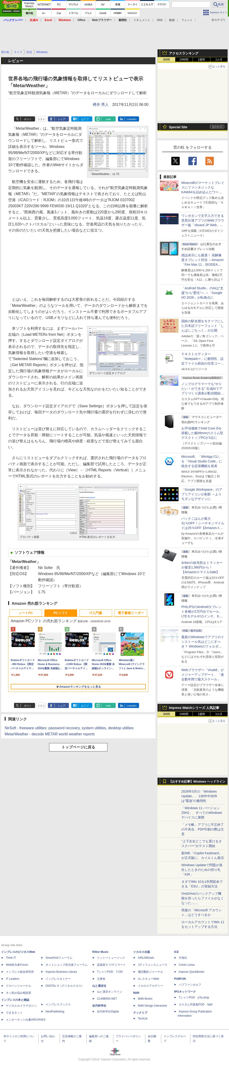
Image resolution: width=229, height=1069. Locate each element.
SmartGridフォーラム (59, 957)
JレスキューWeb (148, 978)
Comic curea (186, 964)
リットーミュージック (111, 957)
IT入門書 (95, 613)
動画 (172, 20)
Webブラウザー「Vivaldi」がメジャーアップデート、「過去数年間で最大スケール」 (202, 674)
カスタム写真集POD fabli (195, 1004)
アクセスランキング (183, 53)
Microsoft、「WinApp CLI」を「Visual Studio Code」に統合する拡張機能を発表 (201, 461)
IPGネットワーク (185, 991)
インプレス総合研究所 (20, 971)
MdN (136, 992)
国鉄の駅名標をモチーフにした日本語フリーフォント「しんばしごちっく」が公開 (202, 325)
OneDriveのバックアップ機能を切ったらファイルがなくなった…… (202, 898)
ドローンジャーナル (18, 985)
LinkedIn (132, 119)
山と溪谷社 (99, 985)
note (108, 119)
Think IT (11, 957)
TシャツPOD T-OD (110, 971)
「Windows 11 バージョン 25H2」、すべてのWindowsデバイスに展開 (201, 812)
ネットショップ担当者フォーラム (67, 964)
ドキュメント (141, 20)
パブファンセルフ (190, 984)
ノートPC (25, 613)
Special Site (178, 127)
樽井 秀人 (101, 105)
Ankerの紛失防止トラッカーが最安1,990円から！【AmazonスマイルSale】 (202, 567)
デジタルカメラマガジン (21, 1005)
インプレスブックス (58, 1004)
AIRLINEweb (146, 957)
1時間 (166, 59)
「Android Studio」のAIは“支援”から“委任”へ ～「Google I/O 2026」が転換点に (202, 292)
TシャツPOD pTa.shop (194, 997)
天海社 (183, 957)
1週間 (201, 59)
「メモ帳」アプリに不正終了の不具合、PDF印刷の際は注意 (202, 829)
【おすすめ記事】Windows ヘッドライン (197, 781)
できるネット (14, 1012)
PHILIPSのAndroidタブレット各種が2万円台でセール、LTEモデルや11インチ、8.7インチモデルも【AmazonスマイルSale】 (202, 616)
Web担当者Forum (17, 964)
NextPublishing (55, 1011)
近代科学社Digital (108, 1011)
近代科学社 (99, 1005)
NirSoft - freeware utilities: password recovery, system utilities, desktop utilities (69, 728)
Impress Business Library (61, 971)
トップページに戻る (78, 747)
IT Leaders (12, 978)
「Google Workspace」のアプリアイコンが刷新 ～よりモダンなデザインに (201, 494)
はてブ (85, 119)
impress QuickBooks (191, 971)
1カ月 (219, 59)
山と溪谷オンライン (109, 991)
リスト (41, 119)
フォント (187, 20)
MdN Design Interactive (152, 1005)
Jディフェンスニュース (152, 964)
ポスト (28, 119)
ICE (176, 952)
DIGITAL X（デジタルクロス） (65, 985)
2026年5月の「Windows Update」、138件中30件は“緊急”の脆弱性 (199, 796)
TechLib (142, 1018)
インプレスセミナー (58, 978)
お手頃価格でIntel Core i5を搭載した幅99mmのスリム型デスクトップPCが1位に (202, 433)
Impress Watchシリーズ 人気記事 (194, 708)
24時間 (183, 59)
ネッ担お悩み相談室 (18, 992)
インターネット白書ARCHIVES (25, 1019)
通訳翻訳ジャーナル (150, 971)
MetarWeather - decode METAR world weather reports (50, 734)
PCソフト (61, 613)
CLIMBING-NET (107, 998)
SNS (160, 20)
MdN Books (145, 998)
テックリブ (140, 1012)
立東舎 (101, 978)
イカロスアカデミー (150, 985)
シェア (61, 119)
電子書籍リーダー (131, 613)
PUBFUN (180, 978)
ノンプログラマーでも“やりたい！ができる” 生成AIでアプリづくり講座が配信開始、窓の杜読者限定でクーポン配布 (202, 393)
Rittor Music (100, 952)
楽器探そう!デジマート (111, 964)
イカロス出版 (141, 952)
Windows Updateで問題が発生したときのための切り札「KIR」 (201, 869)
